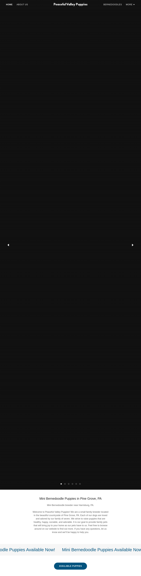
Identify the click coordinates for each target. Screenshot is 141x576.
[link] (70, 4)
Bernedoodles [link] (112, 5)
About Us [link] (22, 5)
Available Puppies (70, 566)
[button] (61, 484)
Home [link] (9, 5)
